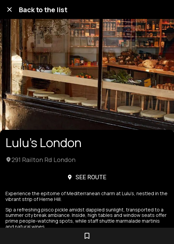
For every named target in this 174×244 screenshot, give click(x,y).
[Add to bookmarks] (87, 236)
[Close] (9, 9)
